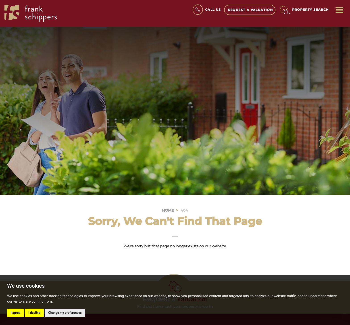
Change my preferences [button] (64, 312)
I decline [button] (34, 312)
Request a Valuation (250, 10)
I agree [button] (15, 312)
